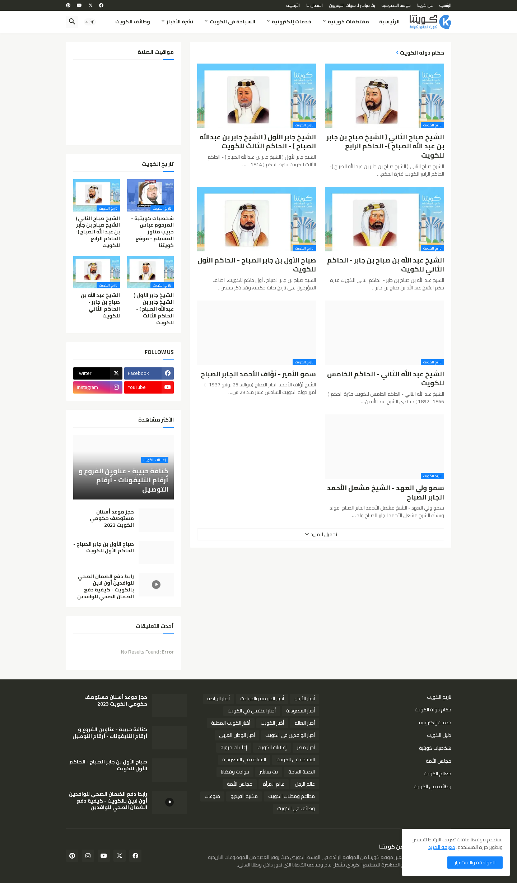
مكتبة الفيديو (244, 796)
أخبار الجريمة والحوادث (262, 698)
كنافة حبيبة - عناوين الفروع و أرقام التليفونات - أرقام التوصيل (110, 733)
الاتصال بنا (314, 5)
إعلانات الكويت (272, 747)
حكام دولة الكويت (433, 709)
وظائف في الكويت (432, 786)
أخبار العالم (304, 723)
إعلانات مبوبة (233, 747)
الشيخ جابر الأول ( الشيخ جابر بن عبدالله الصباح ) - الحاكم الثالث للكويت (258, 142)
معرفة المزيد (441, 847)
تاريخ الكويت (439, 698)
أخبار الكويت (272, 723)
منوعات (212, 796)
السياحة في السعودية (244, 759)
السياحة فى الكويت (232, 21)
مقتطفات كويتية (348, 21)
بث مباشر (269, 771)
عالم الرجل (305, 784)
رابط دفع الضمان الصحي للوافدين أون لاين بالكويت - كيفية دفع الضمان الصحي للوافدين (105, 586)
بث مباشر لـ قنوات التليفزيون (352, 5)
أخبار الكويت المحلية (230, 723)
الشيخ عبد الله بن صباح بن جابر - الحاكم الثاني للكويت (385, 265)
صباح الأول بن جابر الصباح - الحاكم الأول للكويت (256, 265)
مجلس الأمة (438, 761)
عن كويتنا (425, 5)
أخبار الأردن (304, 698)
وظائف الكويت (132, 21)
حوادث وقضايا (235, 771)
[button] (90, 21)
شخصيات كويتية (435, 748)
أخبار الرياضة (218, 698)
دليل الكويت (439, 735)
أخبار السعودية (300, 710)
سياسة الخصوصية (396, 5)
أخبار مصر (306, 747)
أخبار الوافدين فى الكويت (290, 735)
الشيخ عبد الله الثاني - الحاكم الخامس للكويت (385, 379)
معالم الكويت (437, 773)
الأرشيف (293, 5)
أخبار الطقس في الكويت (252, 710)
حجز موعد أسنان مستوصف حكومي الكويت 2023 (112, 518)
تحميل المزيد (324, 534)
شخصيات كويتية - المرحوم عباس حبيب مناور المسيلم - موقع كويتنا (152, 232)
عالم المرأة (273, 784)
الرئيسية (445, 5)
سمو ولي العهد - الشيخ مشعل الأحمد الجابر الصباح (385, 492)
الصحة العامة (301, 771)
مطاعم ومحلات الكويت (291, 796)
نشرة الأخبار (180, 21)
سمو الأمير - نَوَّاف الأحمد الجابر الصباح (258, 374)
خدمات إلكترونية (291, 21)
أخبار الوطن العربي (237, 735)
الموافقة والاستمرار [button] (475, 862)
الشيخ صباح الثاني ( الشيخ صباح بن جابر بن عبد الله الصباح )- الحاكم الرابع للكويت (385, 146)
